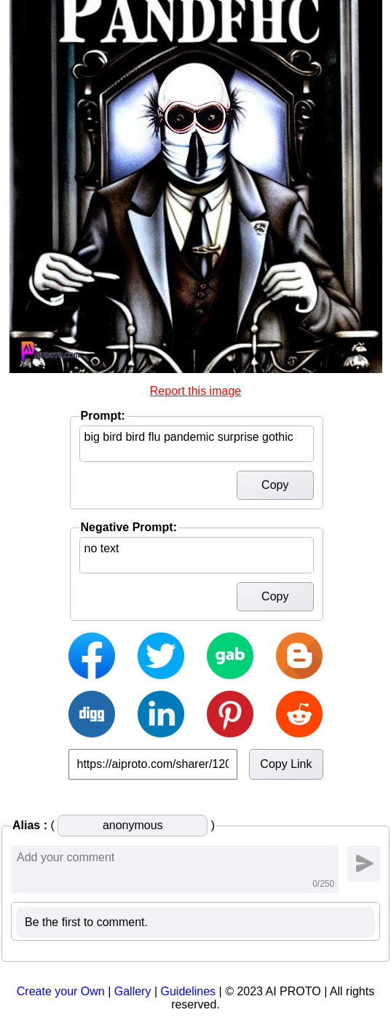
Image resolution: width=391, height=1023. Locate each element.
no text (196, 555)
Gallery (132, 991)
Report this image (195, 391)
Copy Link (286, 764)
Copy (274, 485)
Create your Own (61, 991)
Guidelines (188, 991)
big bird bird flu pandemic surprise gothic (196, 444)
